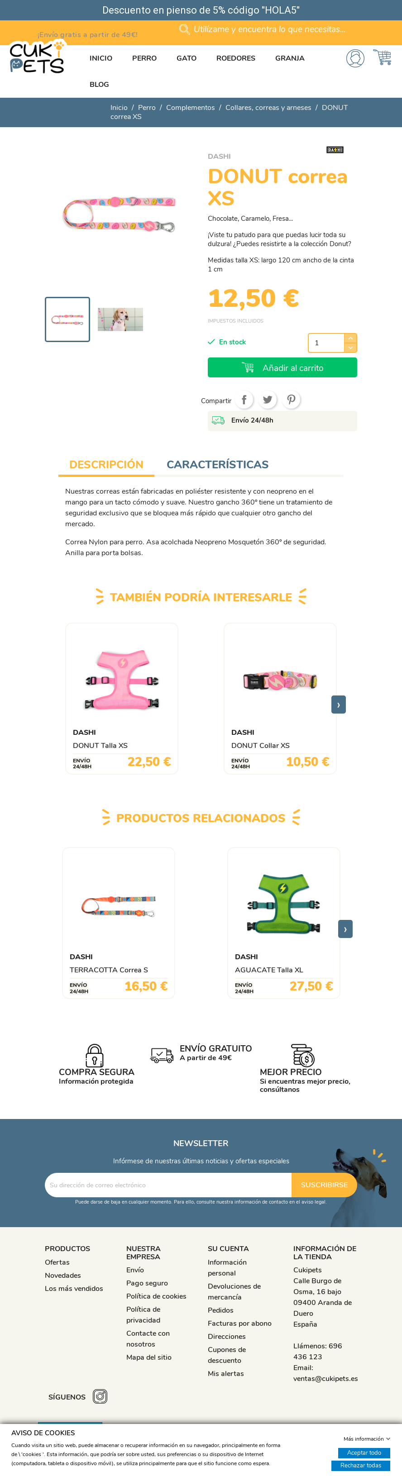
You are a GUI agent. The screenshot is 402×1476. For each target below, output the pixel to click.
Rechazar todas (360, 1465)
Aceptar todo (364, 1452)
